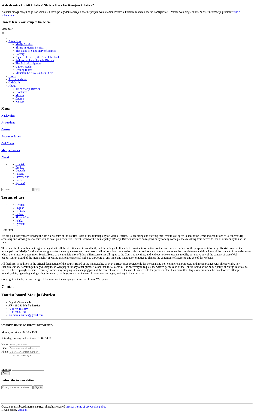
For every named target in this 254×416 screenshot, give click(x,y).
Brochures (21, 92)
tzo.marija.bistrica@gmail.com (25, 314)
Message (6, 372)
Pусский (20, 183)
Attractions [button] (14, 41)
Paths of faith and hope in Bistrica (35, 60)
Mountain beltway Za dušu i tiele (34, 72)
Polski (19, 180)
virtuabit (22, 412)
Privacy (70, 409)
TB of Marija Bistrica (28, 88)
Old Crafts (14, 82)
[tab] (127, 115)
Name (4, 344)
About (5, 157)
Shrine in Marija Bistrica (30, 47)
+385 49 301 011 (18, 311)
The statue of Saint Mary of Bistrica (36, 50)
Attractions (8, 122)
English (20, 167)
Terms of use (82, 409)
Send (5, 376)
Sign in (38, 390)
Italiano (20, 173)
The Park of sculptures (28, 63)
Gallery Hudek (24, 66)
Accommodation (17, 79)
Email (4, 347)
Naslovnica (8, 115)
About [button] (12, 85)
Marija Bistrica (24, 44)
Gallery (20, 98)
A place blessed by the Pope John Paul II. (39, 57)
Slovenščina (22, 176)
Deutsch (20, 170)
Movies (20, 95)
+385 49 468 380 (18, 308)
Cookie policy (98, 409)
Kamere (20, 101)
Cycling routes (24, 69)
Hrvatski (20, 164)
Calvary (20, 53)
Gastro (12, 76)
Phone (4, 351)
